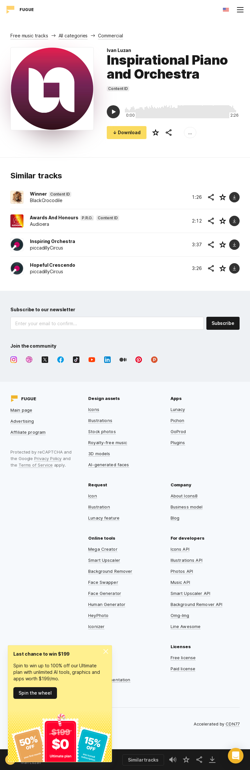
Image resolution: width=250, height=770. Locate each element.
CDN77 (233, 723)
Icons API (180, 549)
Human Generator (106, 604)
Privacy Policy (48, 458)
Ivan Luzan (119, 50)
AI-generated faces (108, 464)
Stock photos (102, 431)
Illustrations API (186, 560)
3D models (99, 453)
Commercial (110, 35)
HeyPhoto (98, 615)
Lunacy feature (103, 517)
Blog (175, 517)
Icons (93, 409)
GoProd (178, 431)
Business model (187, 506)
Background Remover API (197, 604)
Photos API (182, 571)
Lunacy (178, 409)
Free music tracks (29, 35)
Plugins (178, 442)
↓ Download (127, 132)
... (190, 132)
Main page (21, 410)
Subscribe (223, 323)
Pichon (178, 420)
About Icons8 (184, 495)
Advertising (22, 421)
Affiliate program (28, 432)
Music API (180, 582)
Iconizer (96, 626)
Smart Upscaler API (190, 593)
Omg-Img (180, 615)
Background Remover (110, 571)
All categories (73, 35)
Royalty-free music (107, 442)
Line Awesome (186, 626)
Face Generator (104, 593)
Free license (183, 657)
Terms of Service (36, 465)
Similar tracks (143, 760)
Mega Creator (103, 549)
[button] (235, 756)
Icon (92, 495)
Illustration (99, 506)
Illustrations (100, 420)
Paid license (183, 668)
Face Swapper (103, 582)
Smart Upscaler (104, 560)
